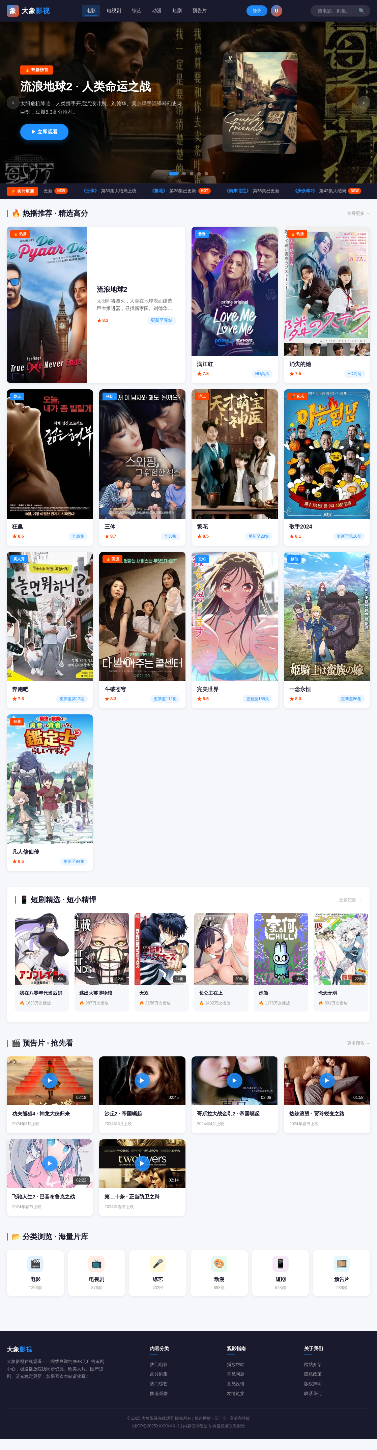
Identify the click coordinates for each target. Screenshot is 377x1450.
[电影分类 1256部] (35, 1282)
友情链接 (235, 1404)
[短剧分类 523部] (280, 1282)
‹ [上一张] (14, 102)
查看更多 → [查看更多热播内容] (358, 213)
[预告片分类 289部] (341, 1282)
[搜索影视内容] (269, 10)
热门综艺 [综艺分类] (159, 1394)
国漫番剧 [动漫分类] (159, 1404)
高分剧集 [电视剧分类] (159, 1385)
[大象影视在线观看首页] (28, 11)
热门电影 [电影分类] (159, 1375)
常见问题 (235, 1385)
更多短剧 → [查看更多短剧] (350, 899)
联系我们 (313, 1404)
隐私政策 (313, 1385)
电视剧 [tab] (111, 10)
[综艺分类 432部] (157, 1282)
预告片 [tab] (200, 10)
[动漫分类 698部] (219, 1282)
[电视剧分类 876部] (96, 1282)
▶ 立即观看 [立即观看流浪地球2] (44, 132)
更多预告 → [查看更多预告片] (358, 1051)
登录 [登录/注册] (345, 10)
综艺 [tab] (134, 10)
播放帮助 (235, 1375)
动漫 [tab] (155, 10)
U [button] (364, 10)
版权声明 (313, 1394)
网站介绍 (313, 1375)
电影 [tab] (88, 10)
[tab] (173, 173)
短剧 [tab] (176, 10)
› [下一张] (363, 102)
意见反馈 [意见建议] (235, 1394)
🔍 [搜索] (298, 11)
